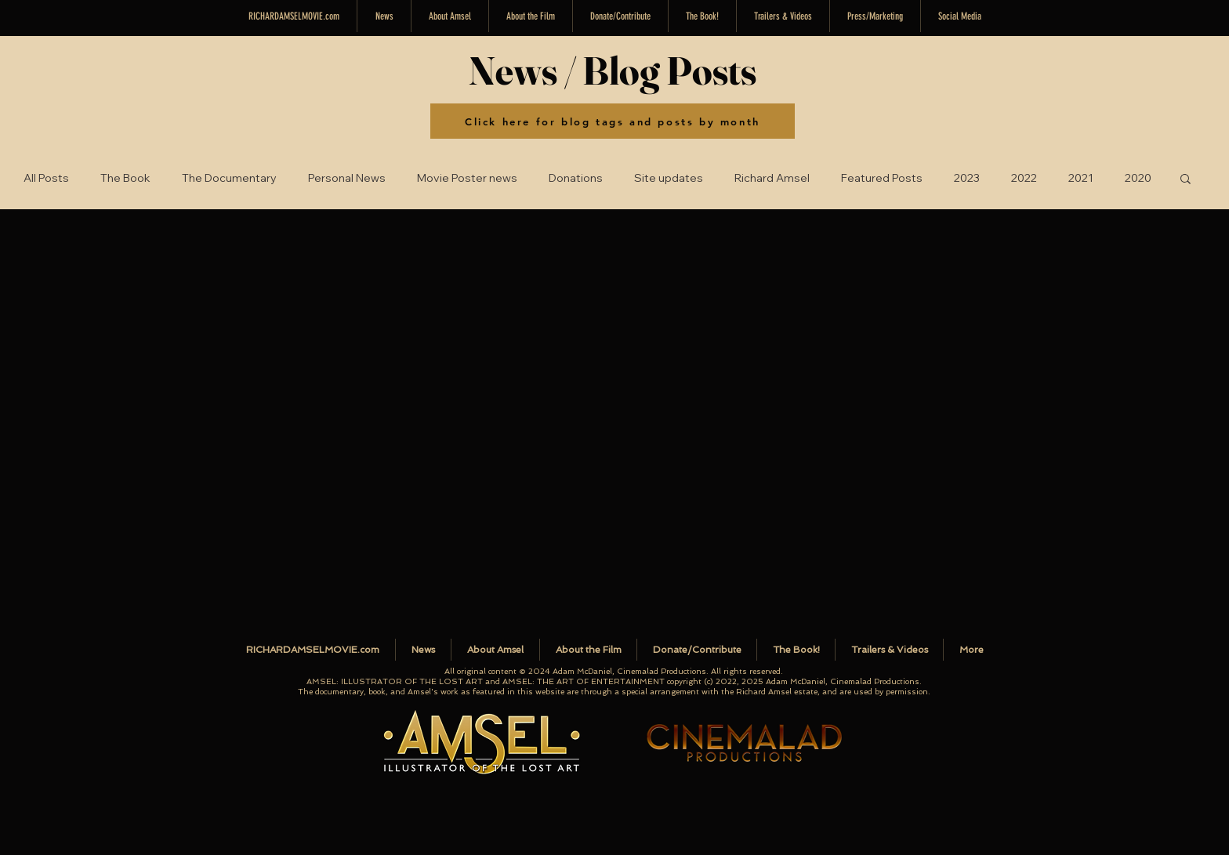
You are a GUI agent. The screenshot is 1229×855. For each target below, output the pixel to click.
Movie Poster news (467, 178)
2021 (1080, 178)
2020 (1138, 178)
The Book (125, 178)
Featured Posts (882, 178)
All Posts (46, 178)
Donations (576, 178)
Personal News (347, 178)
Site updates (668, 178)
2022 (1024, 178)
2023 (967, 178)
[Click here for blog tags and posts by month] (612, 121)
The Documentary (229, 178)
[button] (960, 16)
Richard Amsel (772, 178)
